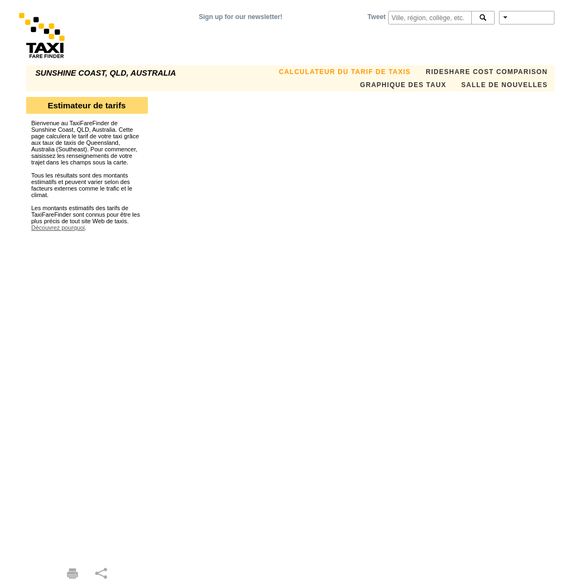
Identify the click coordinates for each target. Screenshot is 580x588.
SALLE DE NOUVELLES (504, 85)
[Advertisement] (87, 394)
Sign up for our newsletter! (241, 17)
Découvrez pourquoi (58, 227)
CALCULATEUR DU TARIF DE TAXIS (345, 72)
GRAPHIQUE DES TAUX (403, 85)
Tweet (376, 17)
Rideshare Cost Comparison (486, 72)
